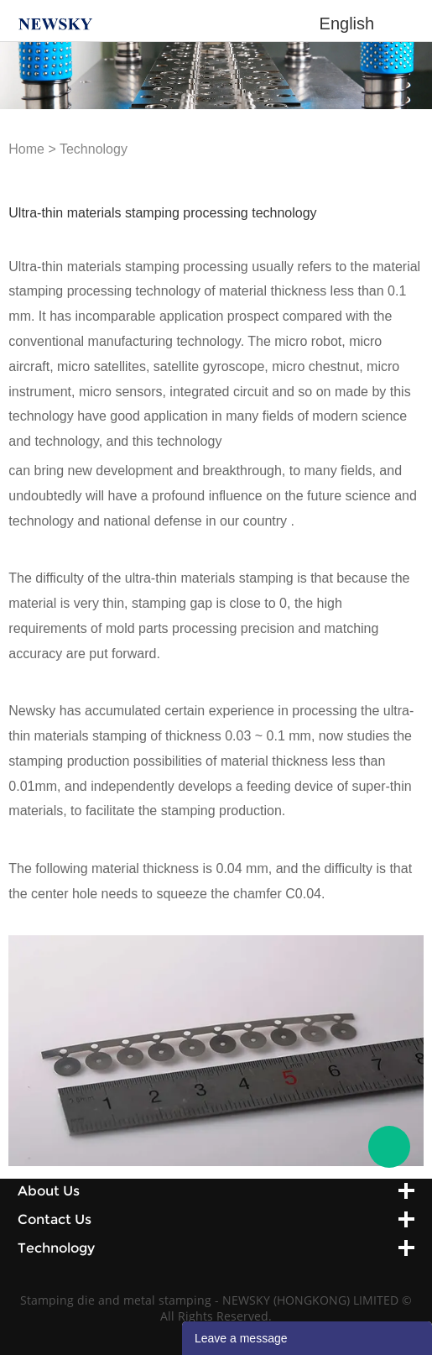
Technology (94, 149)
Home (26, 149)
